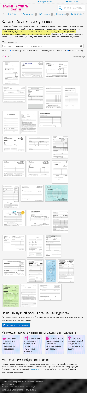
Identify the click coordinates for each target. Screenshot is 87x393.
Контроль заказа (44, 2)
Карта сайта (31, 389)
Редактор (46, 14)
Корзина (62, 14)
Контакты (76, 14)
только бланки (33, 50)
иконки (72, 50)
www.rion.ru (36, 369)
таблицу (80, 50)
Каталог (12, 14)
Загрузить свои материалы (16, 325)
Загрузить (30, 14)
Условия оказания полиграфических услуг (18, 387)
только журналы (48, 50)
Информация (72, 2)
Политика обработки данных (13, 389)
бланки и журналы (18, 50)
